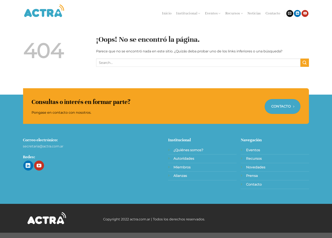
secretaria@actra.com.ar (43, 146)
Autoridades (183, 159)
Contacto (273, 13)
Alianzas (180, 176)
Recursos (234, 13)
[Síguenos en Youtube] (305, 13)
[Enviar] (304, 63)
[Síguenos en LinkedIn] (297, 13)
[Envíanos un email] (289, 13)
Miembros (182, 167)
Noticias (254, 13)
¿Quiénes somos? (188, 150)
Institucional (188, 13)
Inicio (167, 13)
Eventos (213, 13)
